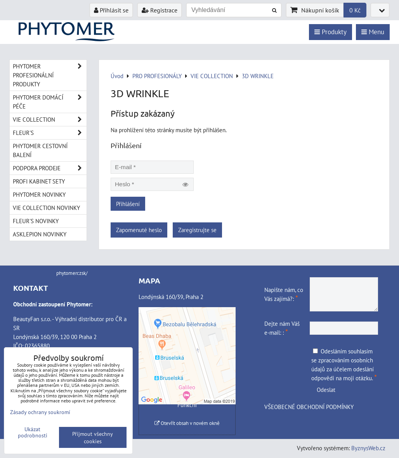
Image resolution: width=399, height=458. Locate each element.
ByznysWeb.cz (368, 448)
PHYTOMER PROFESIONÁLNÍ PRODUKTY (50, 75)
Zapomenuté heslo (139, 230)
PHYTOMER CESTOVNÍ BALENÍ (40, 150)
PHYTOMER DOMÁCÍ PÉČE (50, 102)
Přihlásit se (111, 10)
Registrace (159, 10)
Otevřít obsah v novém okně (187, 423)
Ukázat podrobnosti (32, 432)
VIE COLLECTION (50, 119)
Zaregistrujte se (197, 230)
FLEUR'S (50, 132)
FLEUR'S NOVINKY (36, 221)
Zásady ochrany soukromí (40, 412)
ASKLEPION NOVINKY (39, 234)
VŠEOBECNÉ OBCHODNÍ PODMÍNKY (309, 407)
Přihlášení (128, 204)
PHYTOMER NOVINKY (39, 194)
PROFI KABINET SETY (39, 181)
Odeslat (326, 389)
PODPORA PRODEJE (50, 168)
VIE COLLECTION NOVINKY (46, 208)
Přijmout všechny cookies (92, 437)
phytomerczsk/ (72, 273)
